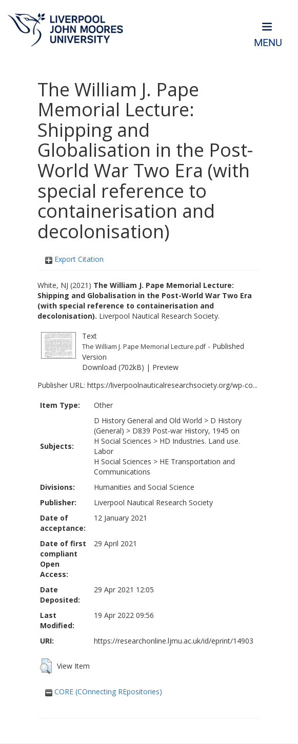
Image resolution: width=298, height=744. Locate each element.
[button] (46, 666)
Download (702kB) (113, 367)
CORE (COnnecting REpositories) (103, 691)
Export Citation (74, 259)
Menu (268, 43)
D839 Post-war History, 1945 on (186, 431)
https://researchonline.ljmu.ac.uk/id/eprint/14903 (173, 641)
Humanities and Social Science (144, 487)
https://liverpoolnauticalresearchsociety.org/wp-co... (172, 385)
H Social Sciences (122, 441)
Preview (165, 367)
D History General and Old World (148, 420)
